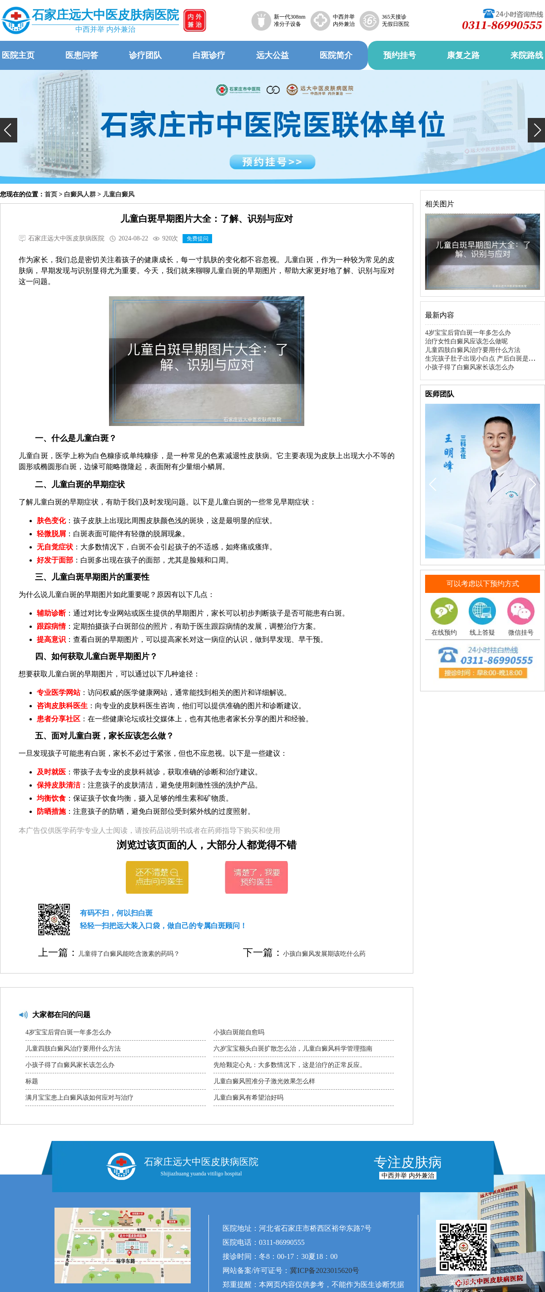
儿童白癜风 (118, 194)
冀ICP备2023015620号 (324, 1270)
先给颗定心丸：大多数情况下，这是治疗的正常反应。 (289, 1065)
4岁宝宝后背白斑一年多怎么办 (68, 1032)
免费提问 (197, 238)
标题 (31, 1081)
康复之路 (463, 55)
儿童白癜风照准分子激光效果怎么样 (264, 1081)
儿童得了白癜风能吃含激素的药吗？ (129, 953)
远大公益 (272, 55)
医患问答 (81, 55)
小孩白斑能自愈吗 (238, 1032)
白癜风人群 (80, 194)
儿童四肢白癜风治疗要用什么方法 (73, 1048)
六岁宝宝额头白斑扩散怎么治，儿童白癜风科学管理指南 (292, 1048)
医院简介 (336, 55)
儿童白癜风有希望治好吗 (248, 1097)
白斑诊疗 (209, 55)
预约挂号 (399, 55)
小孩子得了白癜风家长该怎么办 (69, 1065)
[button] (8, 130)
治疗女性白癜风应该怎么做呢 (466, 341)
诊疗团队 (145, 55)
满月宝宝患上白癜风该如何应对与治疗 (79, 1097)
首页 (51, 194)
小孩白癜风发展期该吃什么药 (324, 953)
